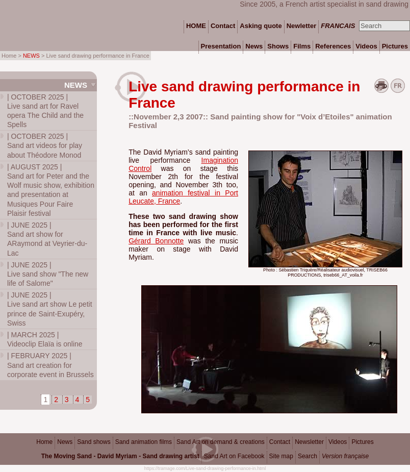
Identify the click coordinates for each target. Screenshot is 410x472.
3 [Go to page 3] (67, 399)
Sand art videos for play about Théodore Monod (44, 145)
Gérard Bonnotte (156, 241)
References (333, 46)
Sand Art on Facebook (234, 456)
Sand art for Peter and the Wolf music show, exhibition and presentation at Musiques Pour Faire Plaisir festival (50, 190)
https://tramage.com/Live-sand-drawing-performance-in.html (205, 468)
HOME (196, 26)
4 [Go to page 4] (77, 399)
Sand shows (93, 441)
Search (307, 456)
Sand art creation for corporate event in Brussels (50, 365)
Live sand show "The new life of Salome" (47, 274)
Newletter (302, 26)
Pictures (362, 441)
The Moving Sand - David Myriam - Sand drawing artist (120, 456)
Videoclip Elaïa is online (45, 339)
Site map (281, 456)
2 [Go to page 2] (56, 399)
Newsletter (309, 441)
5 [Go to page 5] (88, 399)
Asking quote (260, 26)
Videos (337, 441)
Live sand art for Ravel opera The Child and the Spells (45, 111)
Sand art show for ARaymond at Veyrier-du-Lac (47, 239)
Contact (279, 441)
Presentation (221, 46)
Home (44, 441)
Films (302, 46)
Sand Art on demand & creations (220, 441)
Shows (278, 46)
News (75, 85)
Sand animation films (143, 441)
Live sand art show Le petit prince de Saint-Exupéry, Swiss (49, 309)
